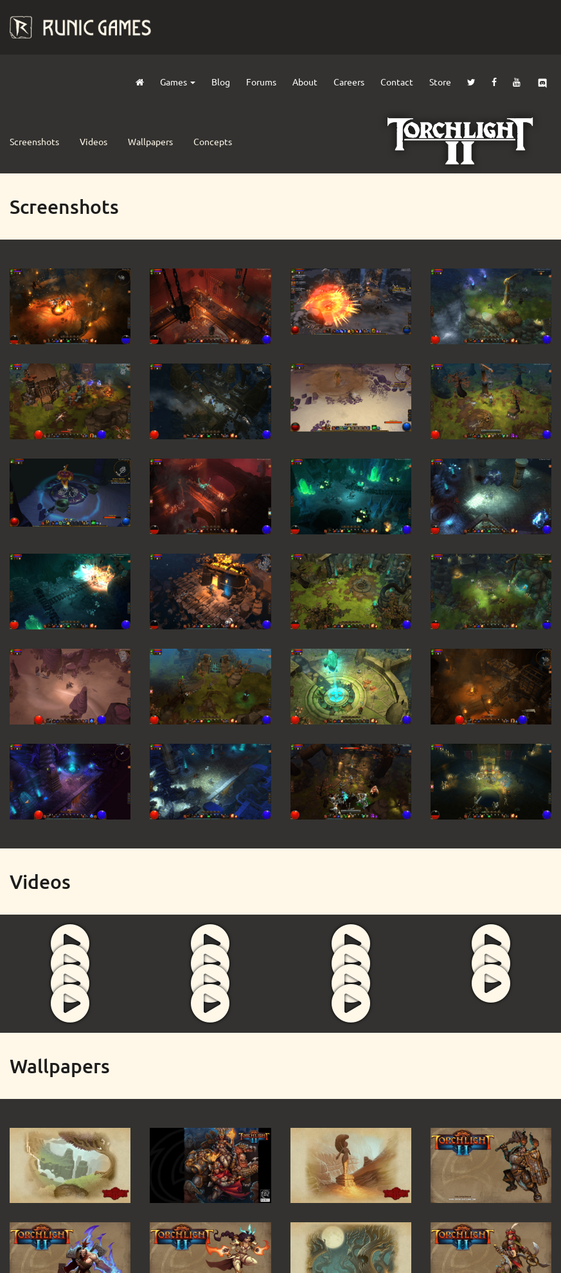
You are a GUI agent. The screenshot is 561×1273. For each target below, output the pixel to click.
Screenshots (34, 141)
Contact (396, 81)
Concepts (212, 141)
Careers (349, 81)
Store (440, 81)
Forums (261, 81)
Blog (220, 81)
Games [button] (177, 81)
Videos (93, 141)
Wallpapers (150, 141)
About (304, 81)
